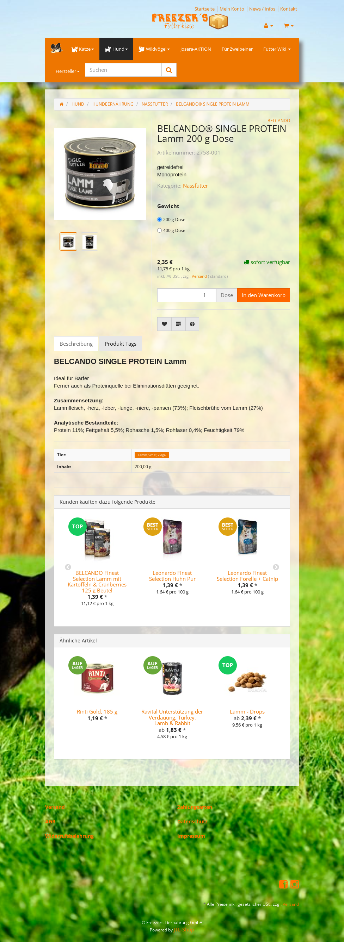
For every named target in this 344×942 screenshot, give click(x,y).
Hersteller (68, 71)
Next (276, 567)
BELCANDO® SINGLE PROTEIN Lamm (213, 104)
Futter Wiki (277, 49)
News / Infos (262, 9)
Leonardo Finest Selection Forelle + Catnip (247, 575)
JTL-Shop (184, 929)
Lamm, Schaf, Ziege (152, 455)
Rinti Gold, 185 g (97, 711)
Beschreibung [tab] (76, 343)
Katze (83, 49)
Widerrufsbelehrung (69, 836)
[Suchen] (123, 70)
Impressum (191, 836)
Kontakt (288, 9)
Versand (200, 276)
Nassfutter (195, 185)
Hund (116, 49)
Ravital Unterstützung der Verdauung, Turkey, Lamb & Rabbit (172, 717)
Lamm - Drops (247, 711)
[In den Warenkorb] (263, 295)
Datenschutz (192, 821)
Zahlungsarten (194, 807)
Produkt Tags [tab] (120, 343)
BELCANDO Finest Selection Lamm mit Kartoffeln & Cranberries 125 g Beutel (97, 581)
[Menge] (186, 295)
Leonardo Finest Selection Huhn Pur (172, 575)
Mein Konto (232, 9)
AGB (50, 821)
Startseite (205, 9)
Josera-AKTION (195, 49)
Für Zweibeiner (237, 49)
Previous (68, 567)
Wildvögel (154, 49)
